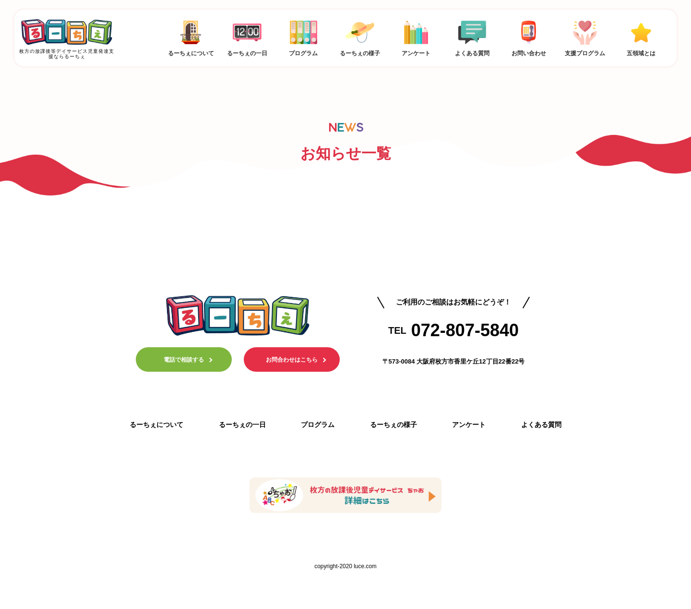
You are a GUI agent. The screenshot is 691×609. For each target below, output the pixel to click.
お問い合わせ (528, 37)
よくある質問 (472, 37)
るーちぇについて (191, 37)
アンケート (416, 37)
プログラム (303, 37)
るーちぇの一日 (247, 37)
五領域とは (641, 37)
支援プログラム (585, 37)
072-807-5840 (465, 330)
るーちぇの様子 (360, 37)
